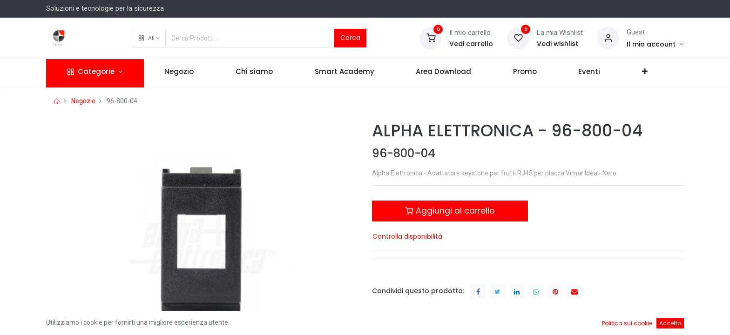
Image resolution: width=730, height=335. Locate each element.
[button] (149, 38)
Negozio (83, 101)
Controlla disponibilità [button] (407, 236)
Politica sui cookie (627, 323)
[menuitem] (179, 73)
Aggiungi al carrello (449, 210)
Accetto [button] (670, 323)
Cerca (350, 37)
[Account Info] (655, 44)
